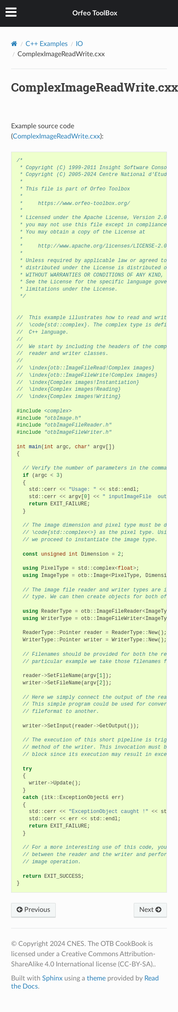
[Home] (14, 43)
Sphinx (52, 978)
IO (79, 43)
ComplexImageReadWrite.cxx (56, 136)
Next (150, 909)
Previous (33, 909)
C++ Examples (47, 43)
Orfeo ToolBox (94, 13)
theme (96, 978)
